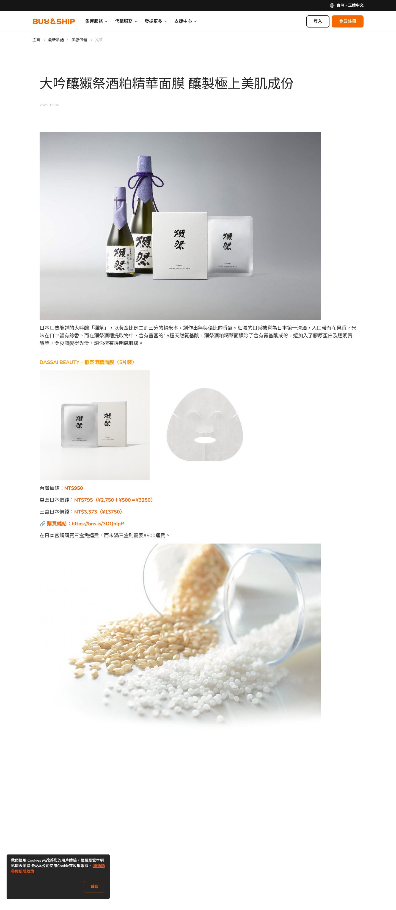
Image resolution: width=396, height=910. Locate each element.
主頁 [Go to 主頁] (36, 40)
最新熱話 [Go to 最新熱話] (56, 40)
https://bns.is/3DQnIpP (98, 523)
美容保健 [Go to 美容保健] (79, 40)
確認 (94, 886)
